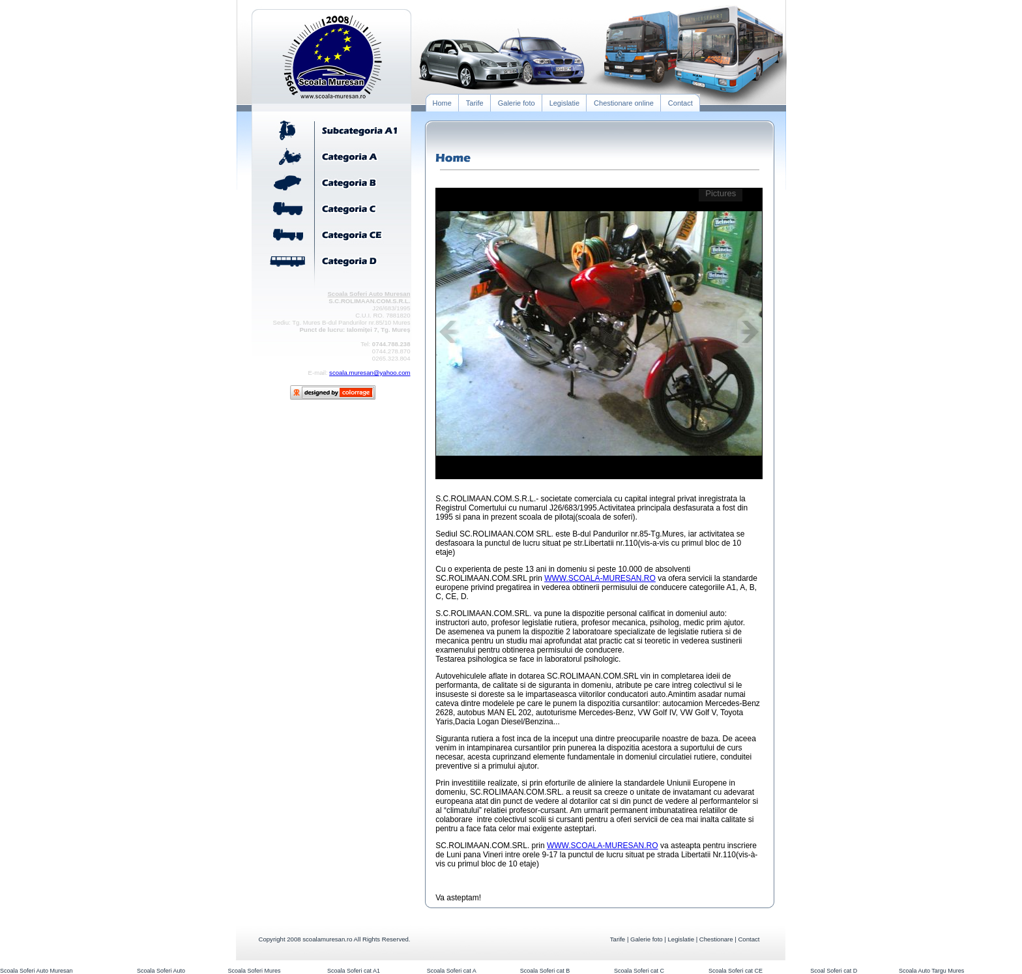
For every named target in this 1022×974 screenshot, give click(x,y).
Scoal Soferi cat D (833, 970)
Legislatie (680, 939)
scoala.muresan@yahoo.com (369, 372)
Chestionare (716, 939)
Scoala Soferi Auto (161, 970)
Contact (748, 939)
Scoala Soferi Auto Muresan (36, 970)
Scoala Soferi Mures (253, 970)
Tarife (617, 939)
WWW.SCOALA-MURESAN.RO (600, 578)
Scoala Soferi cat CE (735, 970)
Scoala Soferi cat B (545, 970)
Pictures (720, 193)
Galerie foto (646, 939)
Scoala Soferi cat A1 (353, 970)
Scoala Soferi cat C (639, 970)
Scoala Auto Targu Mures (931, 970)
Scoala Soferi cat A (451, 970)
